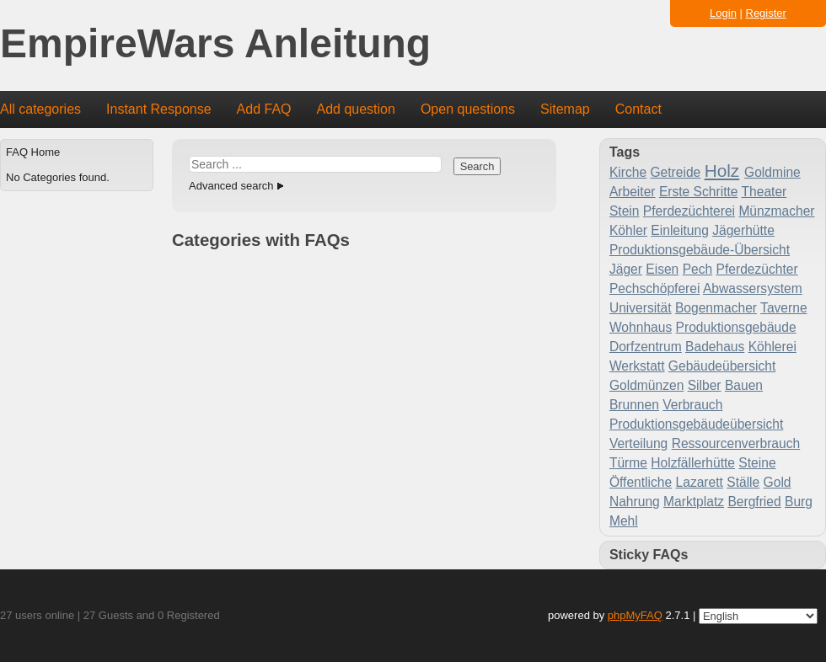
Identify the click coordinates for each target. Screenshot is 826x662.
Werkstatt (637, 366)
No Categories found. (58, 177)
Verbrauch (692, 405)
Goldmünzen (646, 385)
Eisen (662, 269)
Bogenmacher (716, 308)
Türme (628, 463)
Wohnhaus (640, 327)
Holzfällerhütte (693, 463)
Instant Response (159, 109)
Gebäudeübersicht (721, 366)
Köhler (628, 230)
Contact (638, 109)
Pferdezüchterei (689, 211)
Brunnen (634, 405)
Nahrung (634, 501)
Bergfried (753, 501)
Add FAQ (264, 109)
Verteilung (638, 443)
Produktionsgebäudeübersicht (696, 424)
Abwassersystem (752, 288)
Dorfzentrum (645, 346)
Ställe (743, 482)
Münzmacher (776, 211)
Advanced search (231, 185)
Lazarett (699, 482)
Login (723, 13)
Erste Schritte (698, 191)
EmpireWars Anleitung (215, 44)
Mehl (623, 521)
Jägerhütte (743, 230)
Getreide (675, 172)
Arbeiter (632, 191)
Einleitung (680, 230)
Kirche (627, 172)
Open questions (468, 109)
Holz (722, 170)
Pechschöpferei (654, 288)
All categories (40, 109)
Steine (756, 463)
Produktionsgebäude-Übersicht (699, 250)
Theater (764, 191)
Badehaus (714, 346)
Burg (799, 501)
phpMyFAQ (635, 615)
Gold (777, 482)
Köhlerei (772, 346)
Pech (698, 269)
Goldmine (772, 172)
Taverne (783, 308)
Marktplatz (693, 501)
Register (766, 13)
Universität (640, 308)
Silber (704, 385)
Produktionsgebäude (736, 327)
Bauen (744, 385)
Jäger (625, 269)
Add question (356, 109)
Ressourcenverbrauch (736, 443)
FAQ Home (33, 152)
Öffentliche (640, 482)
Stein (624, 211)
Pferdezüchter (757, 269)
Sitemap (565, 109)
